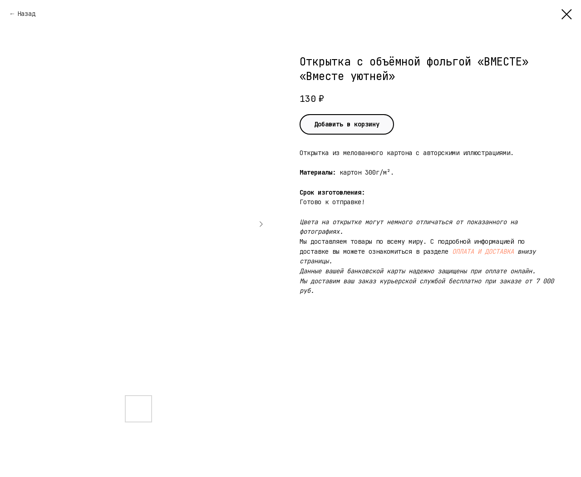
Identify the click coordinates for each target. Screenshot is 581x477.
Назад (26, 14)
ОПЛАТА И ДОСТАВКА (483, 251)
